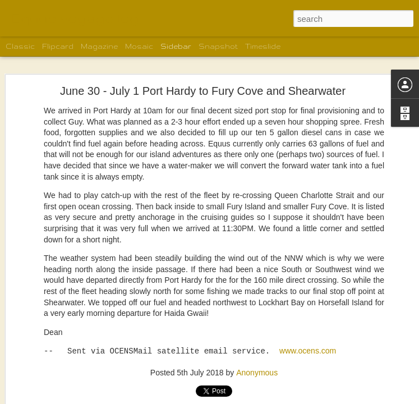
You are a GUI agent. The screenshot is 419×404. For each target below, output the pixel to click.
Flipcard (57, 46)
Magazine (99, 46)
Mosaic (139, 46)
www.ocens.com (307, 281)
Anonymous (257, 302)
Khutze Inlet (45, 346)
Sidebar (175, 46)
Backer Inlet (45, 397)
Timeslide (262, 46)
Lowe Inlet (42, 371)
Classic (20, 46)
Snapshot (218, 46)
